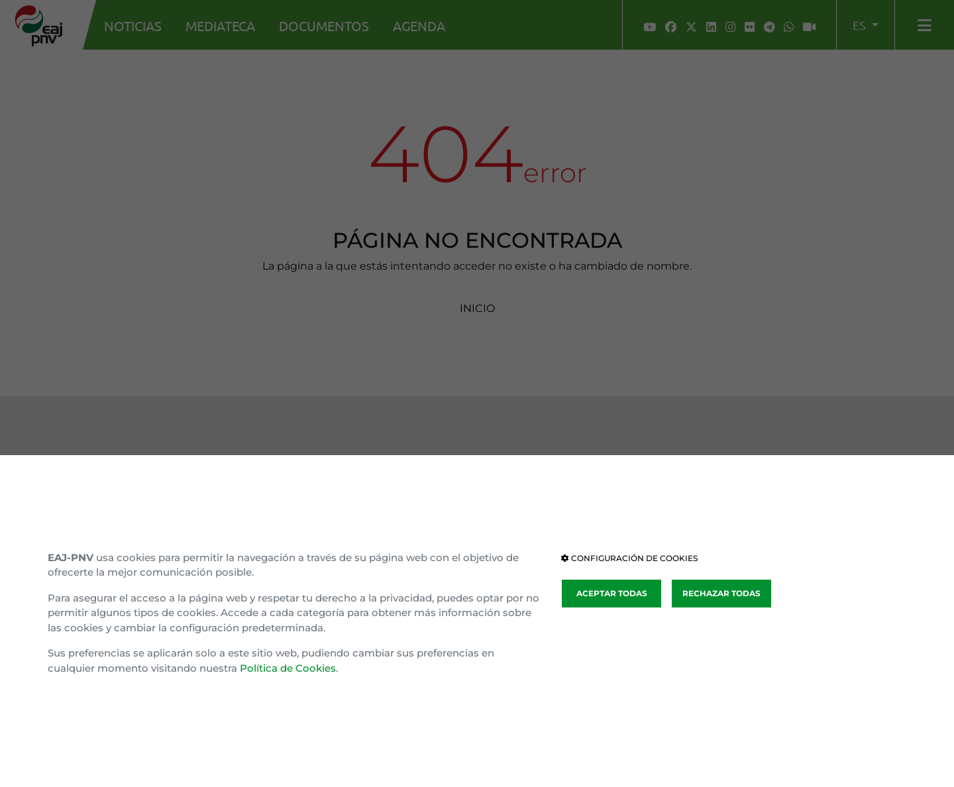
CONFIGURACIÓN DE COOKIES (629, 558)
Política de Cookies (288, 668)
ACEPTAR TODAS (611, 593)
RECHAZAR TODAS (721, 593)
